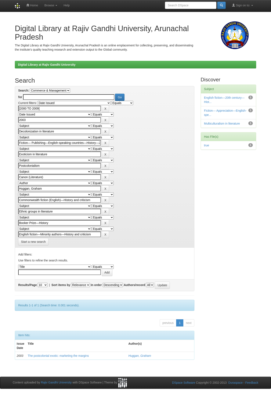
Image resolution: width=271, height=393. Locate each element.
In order (96, 285)
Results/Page (27, 285)
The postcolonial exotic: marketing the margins (58, 355)
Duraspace (235, 382)
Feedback (251, 382)
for (20, 97)
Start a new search (33, 241)
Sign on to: (242, 5)
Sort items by (60, 285)
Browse (50, 5)
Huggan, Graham (139, 355)
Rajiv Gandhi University (56, 382)
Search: (23, 90)
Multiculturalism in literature (222, 123)
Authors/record (134, 285)
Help (67, 5)
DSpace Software (183, 382)
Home (32, 5)
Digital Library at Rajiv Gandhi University (47, 64)
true (206, 145)
